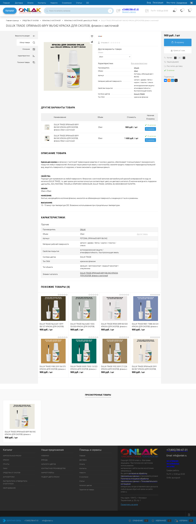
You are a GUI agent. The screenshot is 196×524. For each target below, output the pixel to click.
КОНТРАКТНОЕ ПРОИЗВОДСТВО (53, 467)
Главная (6, 3)
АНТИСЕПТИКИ (8, 475)
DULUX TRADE (139, 94)
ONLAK (136, 68)
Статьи (79, 3)
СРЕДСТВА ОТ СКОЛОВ (11, 471)
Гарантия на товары (86, 488)
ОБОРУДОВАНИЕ (9, 486)
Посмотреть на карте (129, 503)
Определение (181, 3)
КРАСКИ (6, 458)
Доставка (19, 3)
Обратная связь (12, 521)
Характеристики (26, 56)
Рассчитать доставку (173, 66)
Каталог (10, 10)
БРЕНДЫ (44, 458)
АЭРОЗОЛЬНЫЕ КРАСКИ (12, 454)
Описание (28, 49)
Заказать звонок (129, 12)
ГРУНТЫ (6, 462)
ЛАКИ (5, 467)
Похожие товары (26, 62)
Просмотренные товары (98, 393)
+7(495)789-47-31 (130, 9)
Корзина (184, 521)
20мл (136, 71)
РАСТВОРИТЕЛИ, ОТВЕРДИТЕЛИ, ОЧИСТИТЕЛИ (15, 480)
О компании (67, 3)
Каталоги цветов (85, 484)
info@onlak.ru (180, 453)
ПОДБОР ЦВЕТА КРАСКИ (50, 475)
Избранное (161, 521)
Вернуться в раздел (25, 36)
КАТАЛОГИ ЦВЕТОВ (48, 462)
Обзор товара (27, 42)
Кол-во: (170, 57)
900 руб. (131, 127)
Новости (54, 3)
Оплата (30, 3)
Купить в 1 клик (178, 50)
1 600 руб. (131, 138)
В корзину (150, 129)
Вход (149, 2)
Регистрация (158, 2)
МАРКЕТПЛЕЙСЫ (47, 471)
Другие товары (140, 234)
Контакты (42, 3)
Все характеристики (139, 63)
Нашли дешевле (171, 62)
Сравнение (138, 521)
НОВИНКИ (45, 454)
